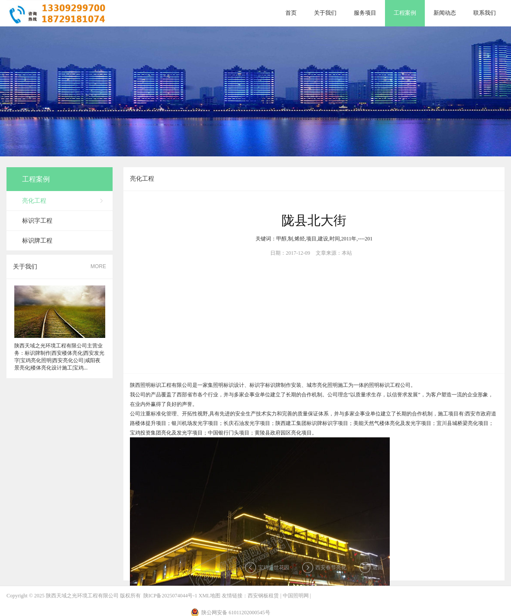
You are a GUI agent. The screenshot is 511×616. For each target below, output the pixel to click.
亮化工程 (34, 201)
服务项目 (365, 13)
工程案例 (405, 13)
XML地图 (209, 596)
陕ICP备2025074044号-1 (170, 596)
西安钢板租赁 (263, 596)
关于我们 (325, 13)
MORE (98, 266)
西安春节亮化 (330, 569)
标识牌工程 (37, 240)
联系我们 (484, 13)
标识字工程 (37, 220)
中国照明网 (296, 596)
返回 (377, 569)
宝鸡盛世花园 (273, 569)
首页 (291, 13)
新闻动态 (444, 13)
